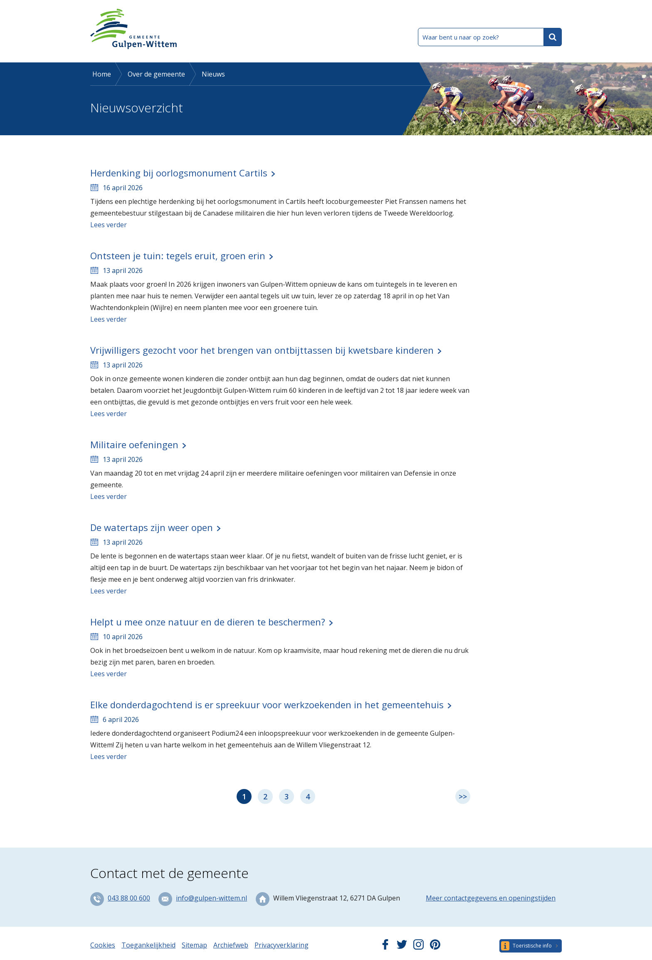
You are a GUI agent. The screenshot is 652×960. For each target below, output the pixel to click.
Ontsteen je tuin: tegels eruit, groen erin (177, 255)
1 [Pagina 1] (244, 796)
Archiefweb (230, 945)
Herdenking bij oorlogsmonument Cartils (178, 172)
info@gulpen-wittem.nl (211, 898)
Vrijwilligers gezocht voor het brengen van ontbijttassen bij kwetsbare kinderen (262, 350)
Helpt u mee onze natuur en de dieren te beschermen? (207, 621)
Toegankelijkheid (148, 945)
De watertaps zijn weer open (151, 527)
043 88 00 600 (129, 898)
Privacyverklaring (281, 945)
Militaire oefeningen (134, 444)
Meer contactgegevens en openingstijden (491, 898)
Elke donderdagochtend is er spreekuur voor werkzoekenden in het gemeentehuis (267, 704)
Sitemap (194, 945)
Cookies (102, 945)
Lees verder (108, 224)
